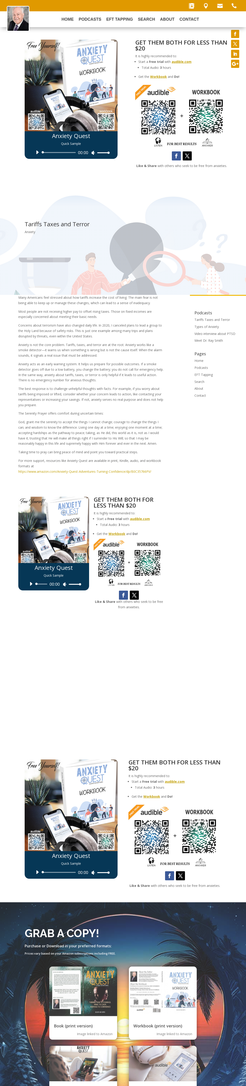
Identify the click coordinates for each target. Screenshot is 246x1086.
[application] (71, 152)
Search (146, 19)
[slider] (59, 152)
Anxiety (30, 232)
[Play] (37, 152)
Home (68, 19)
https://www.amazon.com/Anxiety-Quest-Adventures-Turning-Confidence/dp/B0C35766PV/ (84, 471)
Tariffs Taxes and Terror (212, 319)
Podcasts (90, 19)
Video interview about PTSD (214, 334)
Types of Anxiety (206, 327)
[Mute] (93, 153)
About (167, 19)
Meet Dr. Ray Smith (208, 340)
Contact (189, 19)
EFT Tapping (119, 19)
